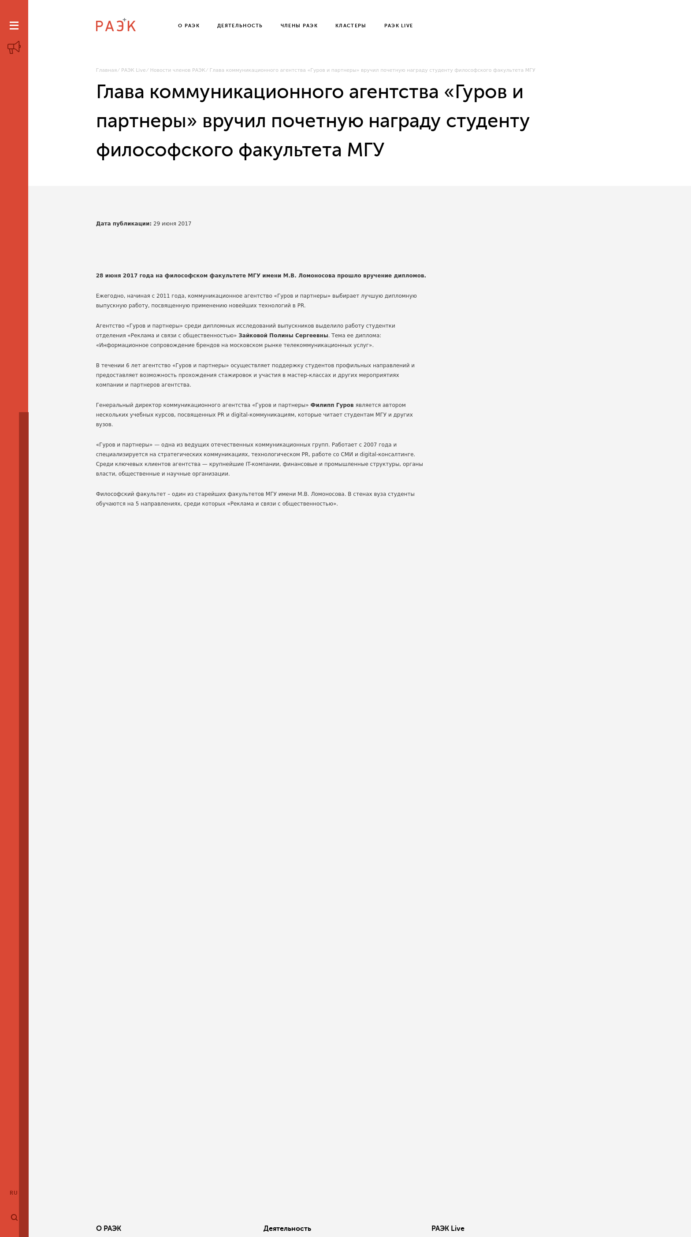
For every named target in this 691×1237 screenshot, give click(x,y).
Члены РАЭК (564, 1229)
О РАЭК (108, 1229)
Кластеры (448, 1229)
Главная (106, 70)
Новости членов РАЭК (177, 70)
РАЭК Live (133, 70)
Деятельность (232, 1229)
